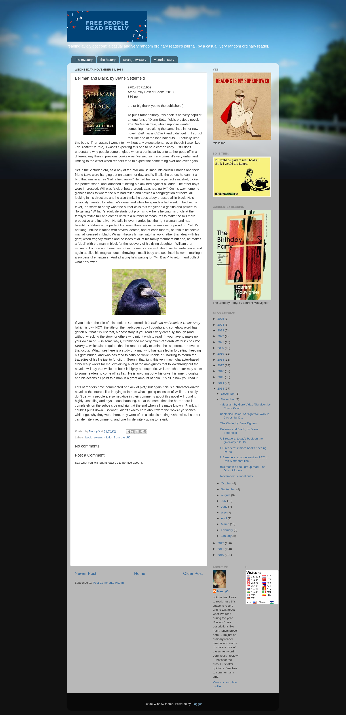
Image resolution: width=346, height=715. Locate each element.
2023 (221, 330)
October (226, 483)
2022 (221, 336)
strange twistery (134, 59)
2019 (221, 353)
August (226, 495)
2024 (221, 324)
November (228, 399)
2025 (221, 318)
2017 (221, 365)
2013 (221, 388)
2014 (221, 382)
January (226, 535)
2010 (221, 554)
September (228, 489)
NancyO (222, 591)
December (228, 393)
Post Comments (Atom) (108, 582)
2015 (221, 377)
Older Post (193, 573)
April (224, 518)
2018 (221, 359)
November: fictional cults (236, 476)
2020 (221, 348)
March (225, 524)
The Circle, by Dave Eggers (238, 423)
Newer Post (85, 573)
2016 (221, 371)
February (227, 530)
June (224, 506)
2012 (221, 543)
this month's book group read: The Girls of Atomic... (242, 468)
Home (139, 573)
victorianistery (164, 59)
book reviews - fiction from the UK (107, 437)
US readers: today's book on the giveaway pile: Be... (241, 440)
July (224, 501)
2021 (221, 342)
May (224, 512)
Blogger (197, 703)
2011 (221, 549)
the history (108, 59)
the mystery (84, 59)
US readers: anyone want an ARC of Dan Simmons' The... (244, 459)
